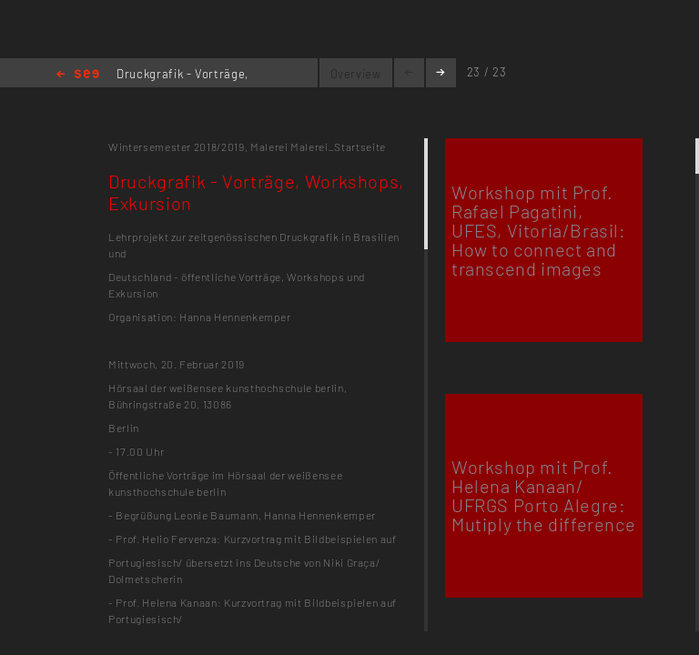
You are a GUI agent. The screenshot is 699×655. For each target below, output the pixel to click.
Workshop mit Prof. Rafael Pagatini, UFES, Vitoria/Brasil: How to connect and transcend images (538, 230)
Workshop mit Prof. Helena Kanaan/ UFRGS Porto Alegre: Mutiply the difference (543, 495)
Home (77, 75)
